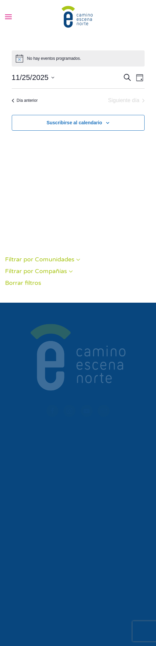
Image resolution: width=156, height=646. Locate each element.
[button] (8, 17)
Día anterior (25, 100)
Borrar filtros (23, 283)
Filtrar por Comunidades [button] (42, 259)
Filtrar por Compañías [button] (39, 271)
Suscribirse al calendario (74, 122)
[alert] (78, 58)
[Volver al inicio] (78, 17)
